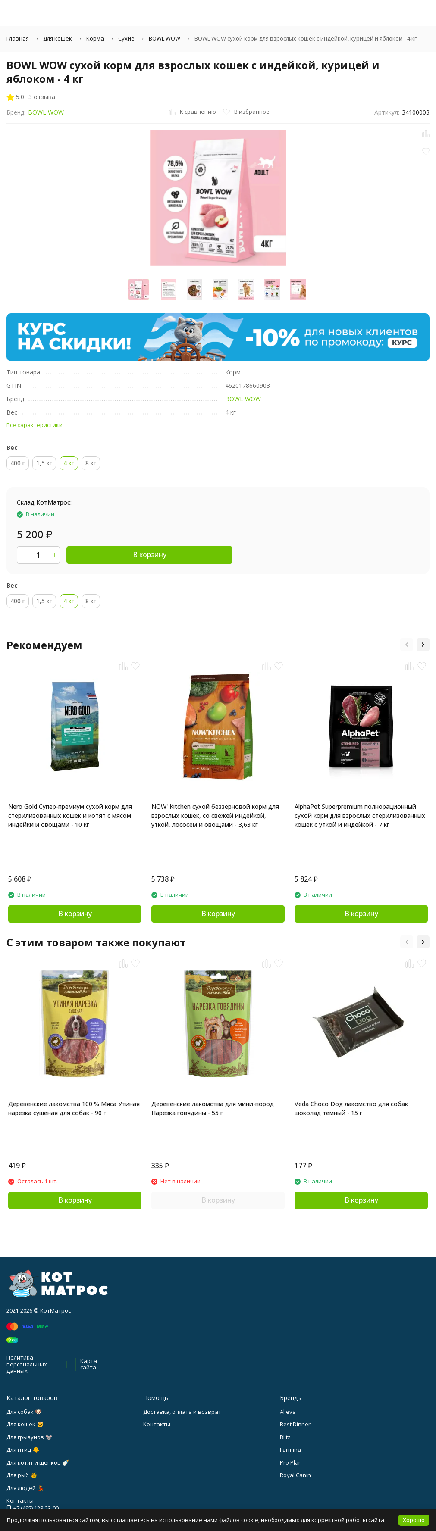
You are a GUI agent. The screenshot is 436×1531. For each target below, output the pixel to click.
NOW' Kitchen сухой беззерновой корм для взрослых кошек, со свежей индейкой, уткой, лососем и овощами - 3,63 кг (215, 815)
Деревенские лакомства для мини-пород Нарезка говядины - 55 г (212, 1108)
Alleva (288, 1412)
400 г (17, 463)
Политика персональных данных (26, 1364)
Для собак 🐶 (24, 1412)
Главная (17, 38)
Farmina (290, 1449)
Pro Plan (291, 1462)
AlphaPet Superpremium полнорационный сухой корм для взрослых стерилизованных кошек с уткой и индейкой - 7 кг (360, 815)
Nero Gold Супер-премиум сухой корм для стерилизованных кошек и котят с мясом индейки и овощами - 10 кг (70, 815)
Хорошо (414, 1520)
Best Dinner (295, 1424)
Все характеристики (34, 425)
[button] (406, 644)
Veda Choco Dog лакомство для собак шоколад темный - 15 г (351, 1108)
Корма (95, 38)
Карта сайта (88, 1364)
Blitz (285, 1437)
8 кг (90, 463)
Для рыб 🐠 (21, 1475)
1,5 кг (44, 463)
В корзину (149, 554)
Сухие (126, 38)
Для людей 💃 (25, 1488)
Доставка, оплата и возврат (182, 1412)
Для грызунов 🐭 (29, 1437)
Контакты (156, 1424)
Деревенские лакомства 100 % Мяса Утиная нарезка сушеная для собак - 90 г (74, 1108)
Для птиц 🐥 (22, 1449)
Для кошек (57, 38)
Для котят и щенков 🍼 (37, 1462)
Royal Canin (295, 1475)
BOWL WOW (164, 38)
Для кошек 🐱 (25, 1424)
